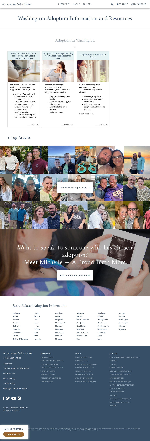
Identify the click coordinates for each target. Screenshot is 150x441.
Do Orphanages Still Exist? (120, 402)
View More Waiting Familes (75, 187)
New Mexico (81, 326)
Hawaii (36, 319)
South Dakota (103, 329)
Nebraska (80, 313)
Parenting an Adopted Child (121, 371)
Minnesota (59, 329)
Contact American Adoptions (16, 368)
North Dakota (82, 336)
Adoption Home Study (83, 371)
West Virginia (124, 323)
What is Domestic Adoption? (86, 364)
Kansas (36, 336)
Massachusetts (60, 323)
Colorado (16, 329)
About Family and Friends (51, 378)
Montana (58, 339)
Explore (87, 4)
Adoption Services (117, 378)
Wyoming (122, 329)
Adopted (113, 364)
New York (80, 329)
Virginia (122, 316)
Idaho (36, 323)
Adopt (76, 4)
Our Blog (113, 406)
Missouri (58, 336)
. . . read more (32, 124)
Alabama (16, 313)
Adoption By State (117, 368)
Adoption (113, 361)
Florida (36, 313)
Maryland (59, 319)
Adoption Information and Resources (124, 357)
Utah (99, 339)
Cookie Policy (9, 383)
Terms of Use (9, 373)
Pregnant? (64, 4)
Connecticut (17, 332)
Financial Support (48, 375)
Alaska (15, 316)
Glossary (113, 395)
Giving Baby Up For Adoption (52, 361)
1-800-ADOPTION (26, 85)
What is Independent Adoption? (122, 385)
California (16, 326)
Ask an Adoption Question (75, 275)
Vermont (122, 313)
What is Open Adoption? (84, 378)
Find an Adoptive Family (50, 364)
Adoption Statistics (117, 388)
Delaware (16, 336)
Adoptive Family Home (83, 357)
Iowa (36, 332)
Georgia (37, 316)
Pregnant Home (47, 357)
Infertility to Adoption (84, 375)
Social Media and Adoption (120, 399)
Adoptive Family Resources (85, 382)
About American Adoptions (120, 375)
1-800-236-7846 (12, 357)
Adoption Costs (81, 361)
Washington (123, 319)
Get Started (13, 434)
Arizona (16, 319)
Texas (100, 336)
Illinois (36, 326)
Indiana (37, 329)
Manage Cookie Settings (15, 388)
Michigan (58, 326)
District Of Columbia (20, 339)
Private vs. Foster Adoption (120, 382)
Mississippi (59, 332)
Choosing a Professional (85, 368)
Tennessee (101, 332)
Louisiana (59, 313)
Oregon (100, 316)
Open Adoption (47, 382)
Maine (57, 316)
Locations (7, 363)
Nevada (79, 316)
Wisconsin (122, 326)
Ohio (78, 339)
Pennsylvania (103, 319)
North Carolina (82, 332)
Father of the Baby (48, 371)
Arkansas (16, 323)
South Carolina (103, 326)
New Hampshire (83, 319)
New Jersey (81, 323)
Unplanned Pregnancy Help (52, 368)
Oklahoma (102, 313)
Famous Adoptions (117, 392)
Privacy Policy (9, 378)
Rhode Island (102, 323)
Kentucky (37, 339)
